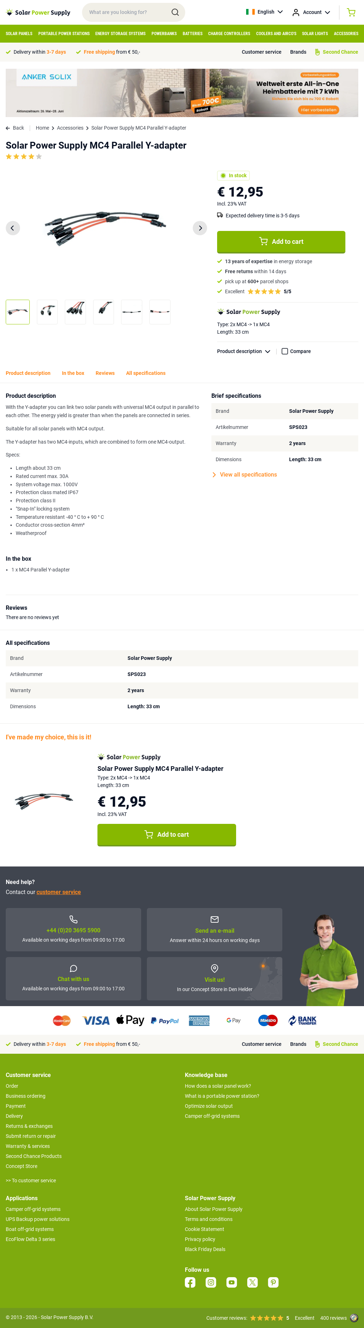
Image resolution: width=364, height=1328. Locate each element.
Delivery (14, 1116)
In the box (73, 373)
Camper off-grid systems (212, 1116)
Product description (247, 351)
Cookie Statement (204, 1229)
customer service (59, 892)
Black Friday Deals (205, 1249)
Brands (298, 52)
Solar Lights (315, 33)
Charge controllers (229, 33)
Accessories (346, 33)
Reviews (105, 373)
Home (42, 128)
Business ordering (26, 1096)
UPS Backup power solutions (38, 1219)
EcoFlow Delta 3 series (30, 1239)
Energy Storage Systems (120, 33)
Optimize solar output (209, 1106)
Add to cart (281, 241)
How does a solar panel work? (218, 1086)
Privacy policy (200, 1239)
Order (12, 1086)
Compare (300, 351)
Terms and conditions (209, 1219)
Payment (16, 1106)
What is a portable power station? (222, 1096)
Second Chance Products (34, 1156)
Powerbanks (164, 33)
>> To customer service (31, 1180)
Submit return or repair (31, 1136)
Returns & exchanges (29, 1126)
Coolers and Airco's (276, 33)
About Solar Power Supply (214, 1209)
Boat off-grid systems (30, 1229)
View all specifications (245, 474)
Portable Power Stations (64, 33)
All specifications (146, 373)
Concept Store (21, 1166)
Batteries (192, 33)
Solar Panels (19, 33)
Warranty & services (28, 1146)
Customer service (262, 52)
